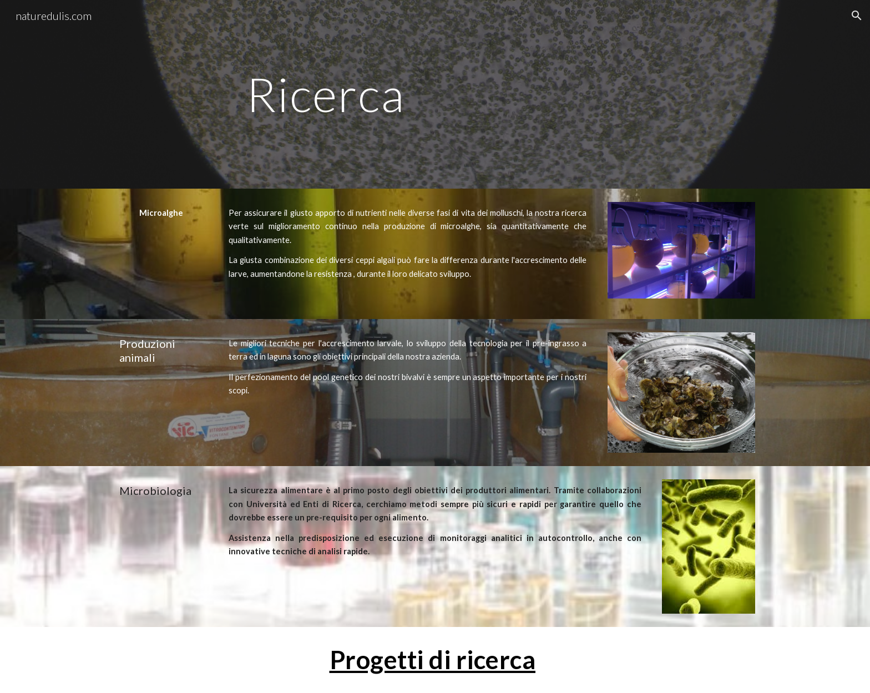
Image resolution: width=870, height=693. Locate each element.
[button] (856, 15)
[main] (325, 94)
